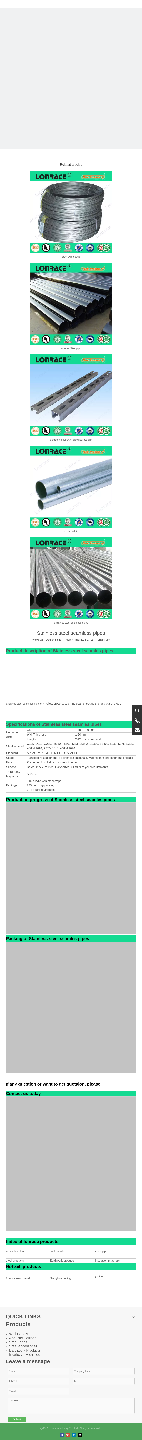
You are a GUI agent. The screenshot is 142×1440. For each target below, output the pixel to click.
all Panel (19, 1334)
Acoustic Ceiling (22, 1338)
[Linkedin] (74, 1435)
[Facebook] (62, 1435)
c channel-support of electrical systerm (71, 439)
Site (107, 639)
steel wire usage (71, 256)
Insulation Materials (24, 1354)
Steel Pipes (18, 1342)
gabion (99, 1276)
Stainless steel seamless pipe (22, 703)
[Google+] (68, 1435)
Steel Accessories (23, 1346)
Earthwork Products (25, 1350)
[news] (71, 78)
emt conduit (70, 531)
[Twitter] (80, 1435)
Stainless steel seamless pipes (71, 622)
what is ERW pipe (71, 348)
